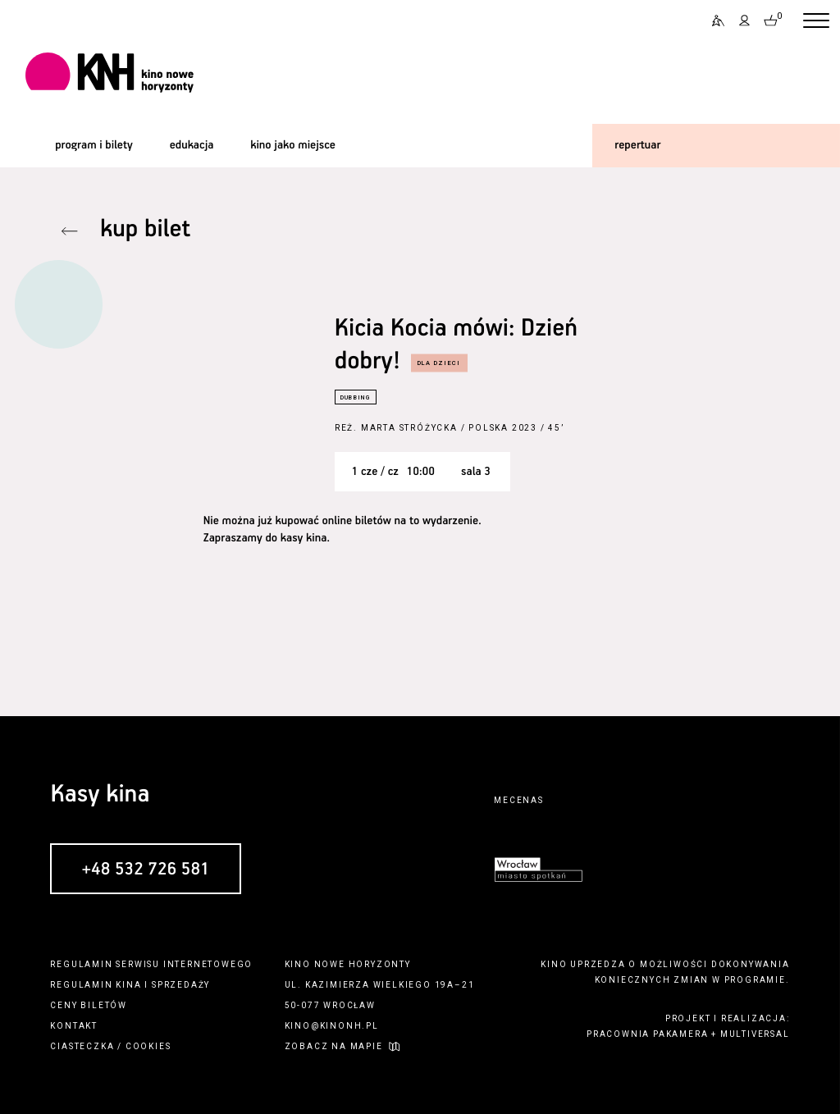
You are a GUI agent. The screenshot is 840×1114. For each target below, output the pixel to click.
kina (128, 984)
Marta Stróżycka (409, 427)
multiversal (755, 1034)
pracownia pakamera (647, 1034)
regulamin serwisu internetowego (151, 964)
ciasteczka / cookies (110, 1046)
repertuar (637, 145)
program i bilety (94, 145)
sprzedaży (181, 984)
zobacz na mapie (334, 1046)
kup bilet (145, 230)
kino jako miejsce (293, 145)
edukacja (192, 145)
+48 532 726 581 (146, 869)
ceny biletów (88, 1005)
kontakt (74, 1025)
